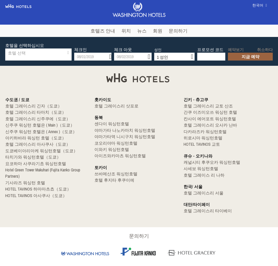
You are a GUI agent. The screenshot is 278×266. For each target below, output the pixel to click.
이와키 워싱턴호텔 (109, 149)
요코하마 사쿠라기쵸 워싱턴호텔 (31, 162)
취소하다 (266, 46)
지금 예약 (250, 52)
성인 (158, 45)
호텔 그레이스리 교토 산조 (205, 106)
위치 (126, 31)
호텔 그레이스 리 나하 (201, 174)
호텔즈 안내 (102, 31)
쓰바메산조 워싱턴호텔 (113, 173)
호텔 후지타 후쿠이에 (111, 179)
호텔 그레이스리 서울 (201, 192)
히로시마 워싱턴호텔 (200, 137)
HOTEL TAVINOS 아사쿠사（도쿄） (32, 188)
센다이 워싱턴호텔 (109, 124)
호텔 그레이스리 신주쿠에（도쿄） (33, 118)
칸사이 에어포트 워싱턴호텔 (206, 118)
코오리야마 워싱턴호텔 (113, 142)
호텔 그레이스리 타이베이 (205, 210)
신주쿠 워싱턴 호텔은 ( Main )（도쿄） (35, 125)
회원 (157, 31)
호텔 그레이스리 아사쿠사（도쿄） (33, 144)
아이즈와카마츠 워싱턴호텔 (116, 155)
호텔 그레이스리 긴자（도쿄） (30, 106)
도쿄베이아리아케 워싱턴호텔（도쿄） (36, 150)
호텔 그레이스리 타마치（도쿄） (31, 112)
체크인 (80, 45)
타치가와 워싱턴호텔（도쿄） (29, 156)
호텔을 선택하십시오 (24, 45)
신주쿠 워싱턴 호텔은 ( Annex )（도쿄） (36, 131)
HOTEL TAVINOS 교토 (200, 144)
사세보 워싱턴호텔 (199, 168)
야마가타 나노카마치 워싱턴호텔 (120, 130)
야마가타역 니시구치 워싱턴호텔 (120, 136)
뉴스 (142, 31)
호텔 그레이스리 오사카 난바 (207, 125)
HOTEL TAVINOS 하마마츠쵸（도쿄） (34, 181)
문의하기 (178, 31)
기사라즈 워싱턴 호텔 (22, 175)
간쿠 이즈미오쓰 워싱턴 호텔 (207, 112)
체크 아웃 (123, 45)
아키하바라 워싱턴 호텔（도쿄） (31, 137)
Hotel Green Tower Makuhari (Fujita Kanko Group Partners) (47, 169)
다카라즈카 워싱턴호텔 (202, 131)
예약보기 (235, 46)
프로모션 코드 (210, 45)
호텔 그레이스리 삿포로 (113, 106)
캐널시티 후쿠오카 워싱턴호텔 (208, 161)
